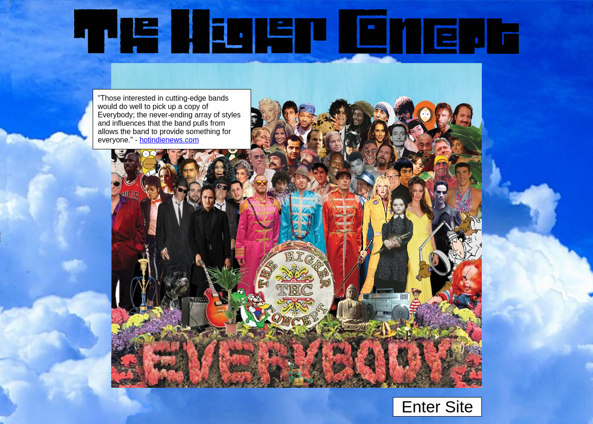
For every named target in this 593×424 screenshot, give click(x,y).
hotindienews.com (169, 140)
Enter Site (437, 407)
